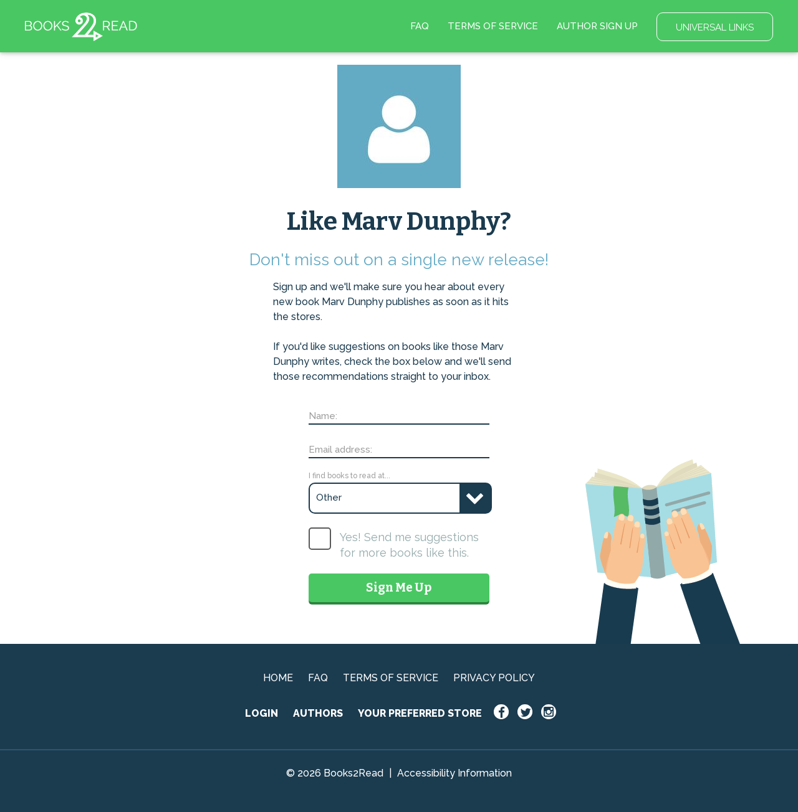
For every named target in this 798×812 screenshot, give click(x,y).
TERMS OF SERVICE (493, 26)
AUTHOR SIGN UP (597, 26)
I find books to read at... (349, 475)
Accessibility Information (454, 773)
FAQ (419, 26)
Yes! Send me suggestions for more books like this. (409, 545)
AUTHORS (318, 713)
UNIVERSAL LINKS (715, 27)
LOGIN (261, 713)
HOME (278, 678)
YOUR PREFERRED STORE (420, 713)
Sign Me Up (398, 587)
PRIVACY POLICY (494, 678)
